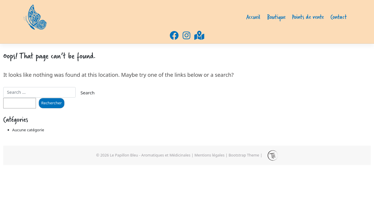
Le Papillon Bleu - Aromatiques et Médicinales (150, 155)
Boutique (276, 17)
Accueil (253, 17)
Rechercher (51, 103)
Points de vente (308, 17)
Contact (338, 17)
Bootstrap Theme (243, 155)
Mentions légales (210, 155)
